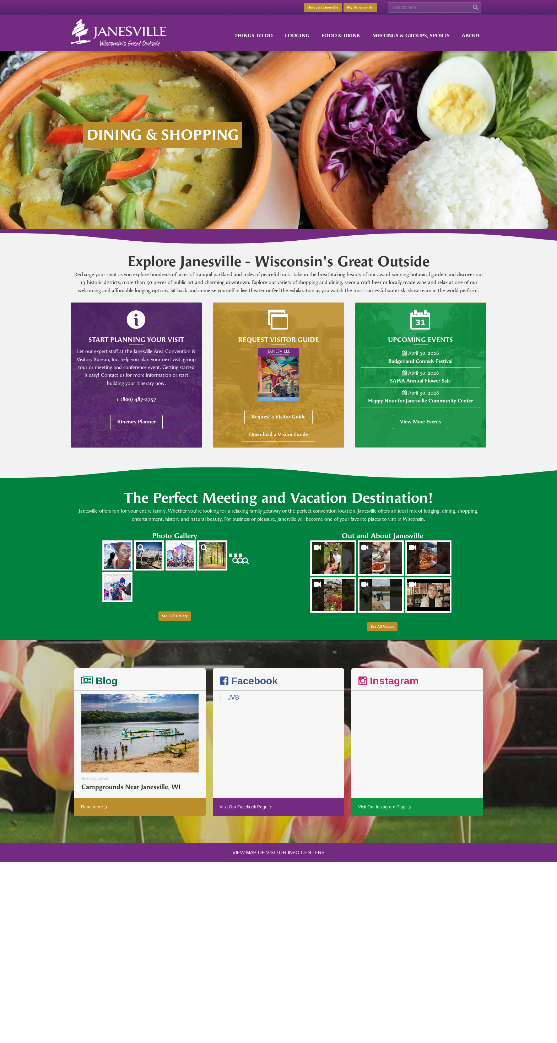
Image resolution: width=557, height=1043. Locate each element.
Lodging (297, 36)
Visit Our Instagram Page (384, 807)
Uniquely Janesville (322, 7)
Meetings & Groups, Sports (411, 36)
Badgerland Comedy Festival (420, 361)
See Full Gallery (175, 616)
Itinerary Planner (136, 422)
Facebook (249, 680)
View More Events (420, 422)
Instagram (388, 680)
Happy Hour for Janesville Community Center (420, 401)
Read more (94, 807)
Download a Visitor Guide (278, 435)
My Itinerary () (360, 7)
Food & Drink (340, 36)
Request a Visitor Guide (278, 417)
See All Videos (382, 627)
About (471, 36)
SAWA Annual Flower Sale (420, 381)
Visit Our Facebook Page (246, 807)
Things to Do (253, 36)
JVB (233, 697)
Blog (99, 680)
